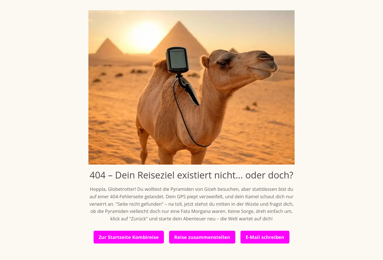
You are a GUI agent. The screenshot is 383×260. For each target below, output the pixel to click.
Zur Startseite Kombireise (129, 237)
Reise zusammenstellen (202, 237)
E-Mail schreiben (265, 237)
